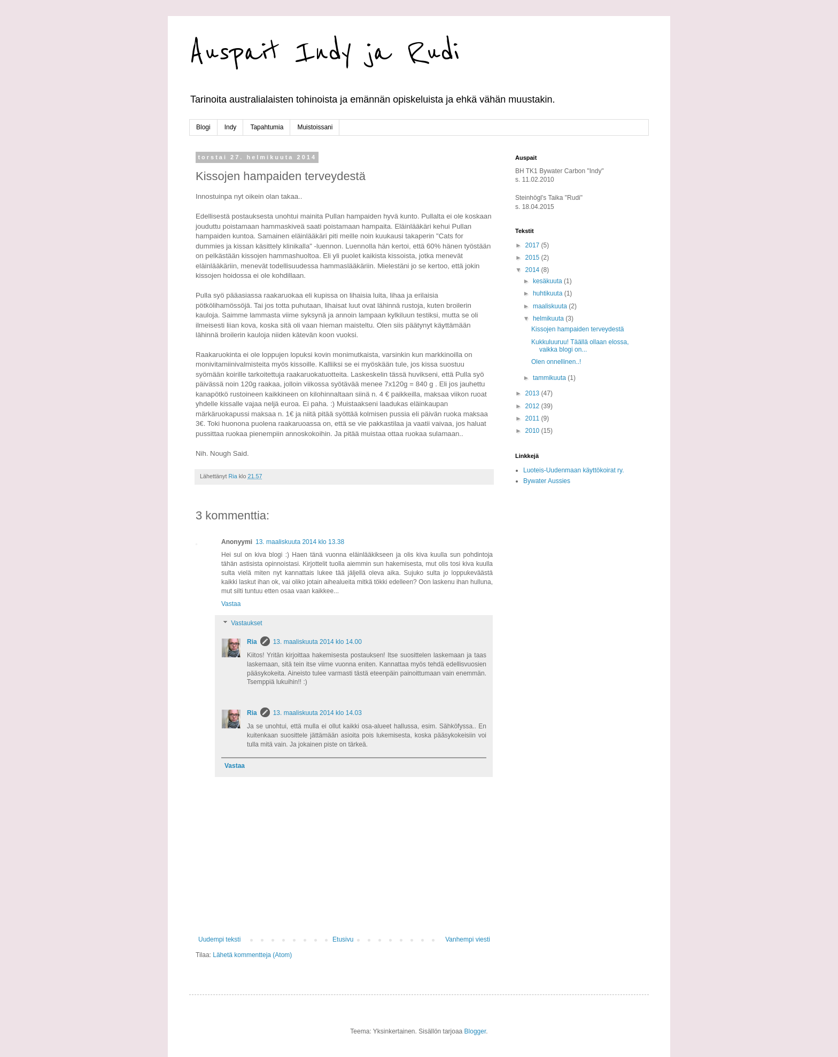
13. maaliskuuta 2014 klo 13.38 (299, 542)
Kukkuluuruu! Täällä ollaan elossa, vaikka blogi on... (580, 345)
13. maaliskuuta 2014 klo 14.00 (317, 642)
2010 (533, 430)
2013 (533, 393)
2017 (533, 245)
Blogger (475, 1031)
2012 (533, 406)
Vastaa (230, 604)
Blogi (203, 127)
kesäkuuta (548, 281)
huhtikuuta (548, 293)
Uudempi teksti (219, 939)
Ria (252, 642)
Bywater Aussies (546, 481)
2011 (533, 418)
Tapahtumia (266, 127)
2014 (533, 270)
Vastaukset (246, 623)
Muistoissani (314, 127)
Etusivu (342, 939)
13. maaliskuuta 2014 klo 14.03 (317, 713)
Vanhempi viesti (467, 939)
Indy (230, 127)
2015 (533, 257)
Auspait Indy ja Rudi (324, 52)
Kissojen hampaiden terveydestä (577, 329)
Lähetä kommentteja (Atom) (252, 955)
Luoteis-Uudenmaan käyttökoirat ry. (573, 470)
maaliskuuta (551, 306)
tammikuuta (550, 378)
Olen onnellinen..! (556, 362)
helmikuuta (549, 318)
